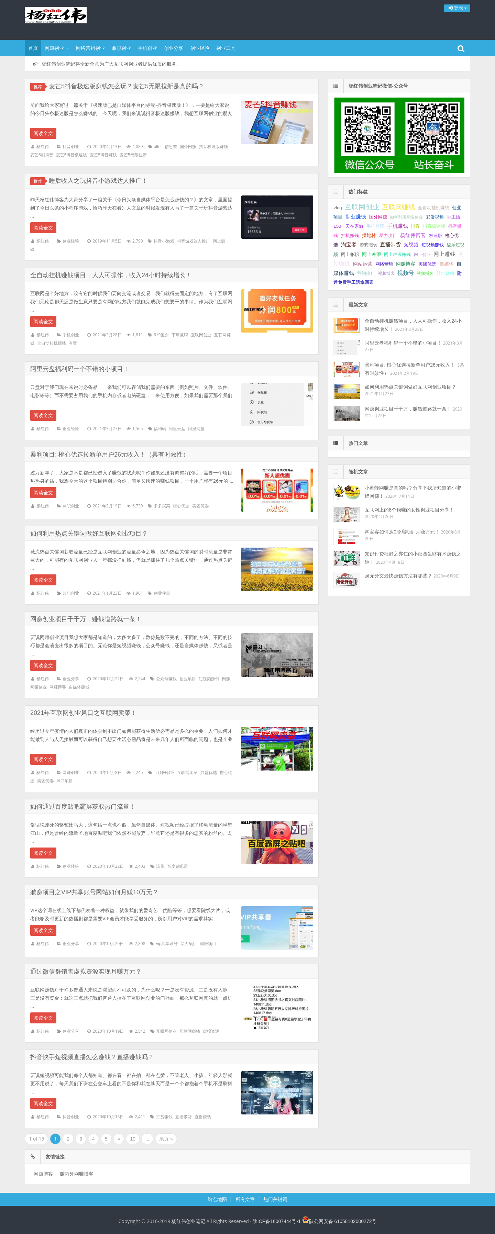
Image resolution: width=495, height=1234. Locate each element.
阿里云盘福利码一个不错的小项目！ (79, 369)
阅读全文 (43, 133)
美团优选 (200, 506)
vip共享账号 (167, 943)
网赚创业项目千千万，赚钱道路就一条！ (86, 619)
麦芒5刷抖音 (41, 155)
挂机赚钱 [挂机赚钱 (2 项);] (350, 235)
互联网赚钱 (189, 1031)
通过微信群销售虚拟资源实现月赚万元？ (86, 971)
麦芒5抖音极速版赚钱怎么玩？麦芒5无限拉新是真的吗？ (126, 86)
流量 (160, 866)
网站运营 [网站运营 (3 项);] (362, 264)
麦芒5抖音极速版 (71, 155)
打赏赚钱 (164, 1116)
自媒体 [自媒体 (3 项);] (446, 264)
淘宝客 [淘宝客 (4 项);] (348, 244)
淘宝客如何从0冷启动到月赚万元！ (402, 532)
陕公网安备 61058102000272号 (343, 1221)
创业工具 (225, 48)
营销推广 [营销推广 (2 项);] (366, 273)
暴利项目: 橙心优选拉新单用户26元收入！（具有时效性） (109, 454)
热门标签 (358, 191)
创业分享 (173, 48)
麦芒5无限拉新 (133, 155)
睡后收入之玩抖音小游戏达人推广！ (98, 180)
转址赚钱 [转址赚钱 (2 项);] (445, 273)
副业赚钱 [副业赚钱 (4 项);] (355, 217)
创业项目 (162, 593)
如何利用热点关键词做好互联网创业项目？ (89, 533)
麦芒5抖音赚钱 (103, 155)
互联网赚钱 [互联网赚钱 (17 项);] (398, 207)
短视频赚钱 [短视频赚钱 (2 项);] (432, 244)
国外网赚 (188, 146)
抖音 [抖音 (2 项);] (415, 226)
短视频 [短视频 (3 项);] (411, 244)
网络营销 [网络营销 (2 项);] (384, 264)
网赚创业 (54, 48)
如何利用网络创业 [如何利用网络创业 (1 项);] (406, 217)
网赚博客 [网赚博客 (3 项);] (405, 264)
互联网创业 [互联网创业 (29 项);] (362, 207)
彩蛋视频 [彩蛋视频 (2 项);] (435, 217)
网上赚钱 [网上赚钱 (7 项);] (444, 254)
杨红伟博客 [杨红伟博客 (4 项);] (413, 235)
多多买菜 (162, 506)
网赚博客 (58, 687)
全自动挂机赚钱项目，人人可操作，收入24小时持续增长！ (111, 275)
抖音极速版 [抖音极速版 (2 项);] (434, 226)
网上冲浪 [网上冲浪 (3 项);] (371, 254)
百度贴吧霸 (177, 866)
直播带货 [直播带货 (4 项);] (390, 244)
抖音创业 (71, 146)
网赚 (226, 678)
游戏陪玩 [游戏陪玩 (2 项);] (368, 244)
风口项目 (64, 780)
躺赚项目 (208, 943)
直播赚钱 (203, 1116)
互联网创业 (201, 335)
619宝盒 (161, 335)
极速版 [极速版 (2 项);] (435, 235)
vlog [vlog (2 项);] (337, 207)
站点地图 (217, 1199)
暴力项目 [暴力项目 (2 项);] (388, 235)
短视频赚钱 (209, 678)
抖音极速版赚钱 (213, 146)
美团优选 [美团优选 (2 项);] (427, 264)
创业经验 (199, 48)
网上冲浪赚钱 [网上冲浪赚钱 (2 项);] (397, 254)
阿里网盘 (196, 428)
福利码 (160, 428)
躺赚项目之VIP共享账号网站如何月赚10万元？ (94, 892)
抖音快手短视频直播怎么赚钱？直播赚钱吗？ (92, 1057)
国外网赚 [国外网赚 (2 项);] (378, 217)
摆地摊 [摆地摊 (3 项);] (369, 235)
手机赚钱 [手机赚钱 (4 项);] (397, 226)
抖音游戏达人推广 (193, 241)
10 (132, 1139)
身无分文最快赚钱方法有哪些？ (398, 576)
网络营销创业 (90, 48)
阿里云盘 (177, 428)
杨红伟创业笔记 (69, 19)
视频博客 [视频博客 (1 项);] (386, 273)
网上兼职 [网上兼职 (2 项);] (350, 254)
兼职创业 (121, 48)
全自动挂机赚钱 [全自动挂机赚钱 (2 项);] (433, 207)
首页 (33, 48)
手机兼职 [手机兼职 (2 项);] (375, 226)
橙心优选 (181, 506)
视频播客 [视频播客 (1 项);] (425, 273)
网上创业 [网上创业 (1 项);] (422, 254)
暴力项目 (188, 943)
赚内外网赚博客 (77, 1174)
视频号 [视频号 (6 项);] (405, 273)
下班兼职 (180, 335)
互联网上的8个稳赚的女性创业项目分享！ (409, 510)
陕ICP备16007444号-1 (277, 1221)
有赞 (73, 343)
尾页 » (166, 1139)
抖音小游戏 (164, 241)
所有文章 (245, 1199)
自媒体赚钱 (79, 687)
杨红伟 (42, 146)
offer (158, 146)
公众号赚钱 (166, 678)
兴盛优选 (208, 772)
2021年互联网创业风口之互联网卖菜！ (83, 712)
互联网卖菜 (187, 772)
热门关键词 (275, 1199)
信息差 (171, 146)
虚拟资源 (211, 1031)
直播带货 (183, 1116)
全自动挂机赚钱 (51, 343)
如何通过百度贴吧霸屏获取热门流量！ (82, 806)
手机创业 (147, 48)
